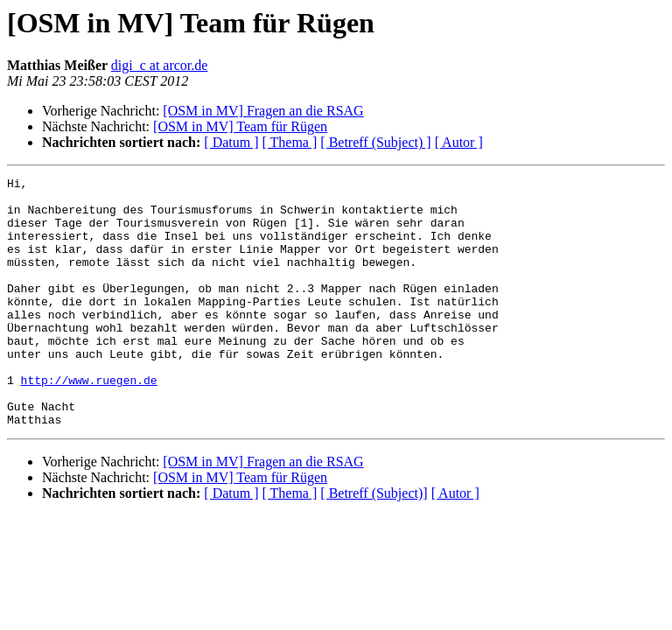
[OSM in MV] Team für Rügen (240, 126)
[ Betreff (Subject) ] (375, 142)
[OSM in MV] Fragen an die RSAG (263, 110)
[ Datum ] (231, 142)
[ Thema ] (290, 142)
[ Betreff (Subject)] (373, 543)
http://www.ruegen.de (89, 422)
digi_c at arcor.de (159, 65)
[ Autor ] (459, 142)
